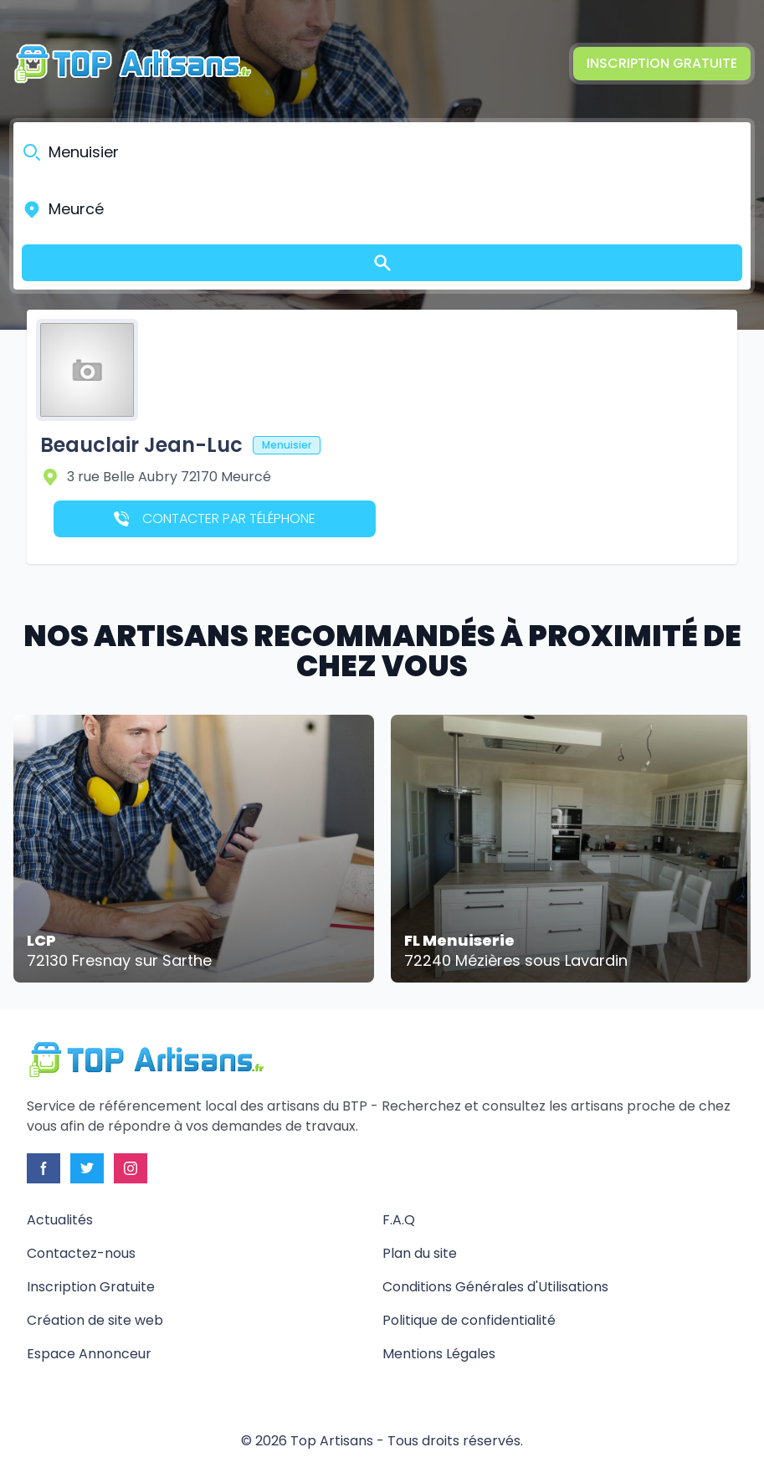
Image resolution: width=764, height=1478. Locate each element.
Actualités (60, 1219)
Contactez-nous (81, 1253)
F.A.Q (398, 1219)
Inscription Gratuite (662, 63)
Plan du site (419, 1253)
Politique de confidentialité (469, 1320)
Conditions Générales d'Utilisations (495, 1286)
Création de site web (95, 1320)
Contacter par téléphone (214, 518)
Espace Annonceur (89, 1353)
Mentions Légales (438, 1353)
